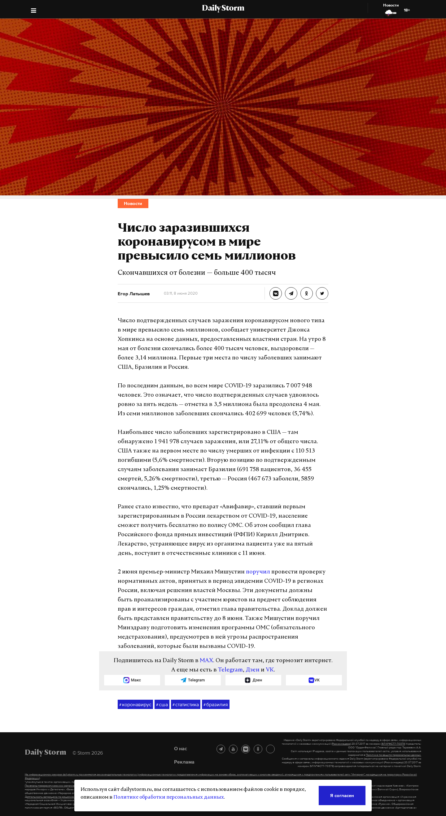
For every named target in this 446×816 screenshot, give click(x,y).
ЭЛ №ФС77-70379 (393, 743)
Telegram (230, 670)
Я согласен (342, 795)
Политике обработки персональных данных (168, 797)
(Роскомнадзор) (341, 743)
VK (270, 670)
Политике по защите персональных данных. (393, 754)
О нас (180, 748)
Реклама (184, 762)
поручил (258, 572)
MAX (206, 661)
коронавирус (135, 705)
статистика (186, 705)
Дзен (253, 670)
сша (162, 705)
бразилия (215, 705)
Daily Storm (223, 8)
